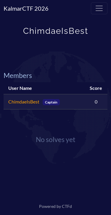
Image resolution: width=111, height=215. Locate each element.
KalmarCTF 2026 (26, 8)
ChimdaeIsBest (24, 101)
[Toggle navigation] (99, 8)
